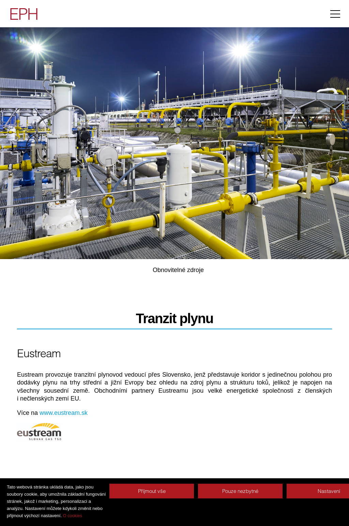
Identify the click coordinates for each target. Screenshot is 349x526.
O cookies (72, 515)
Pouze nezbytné (240, 491)
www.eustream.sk (64, 412)
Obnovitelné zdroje (178, 270)
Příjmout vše (152, 491)
